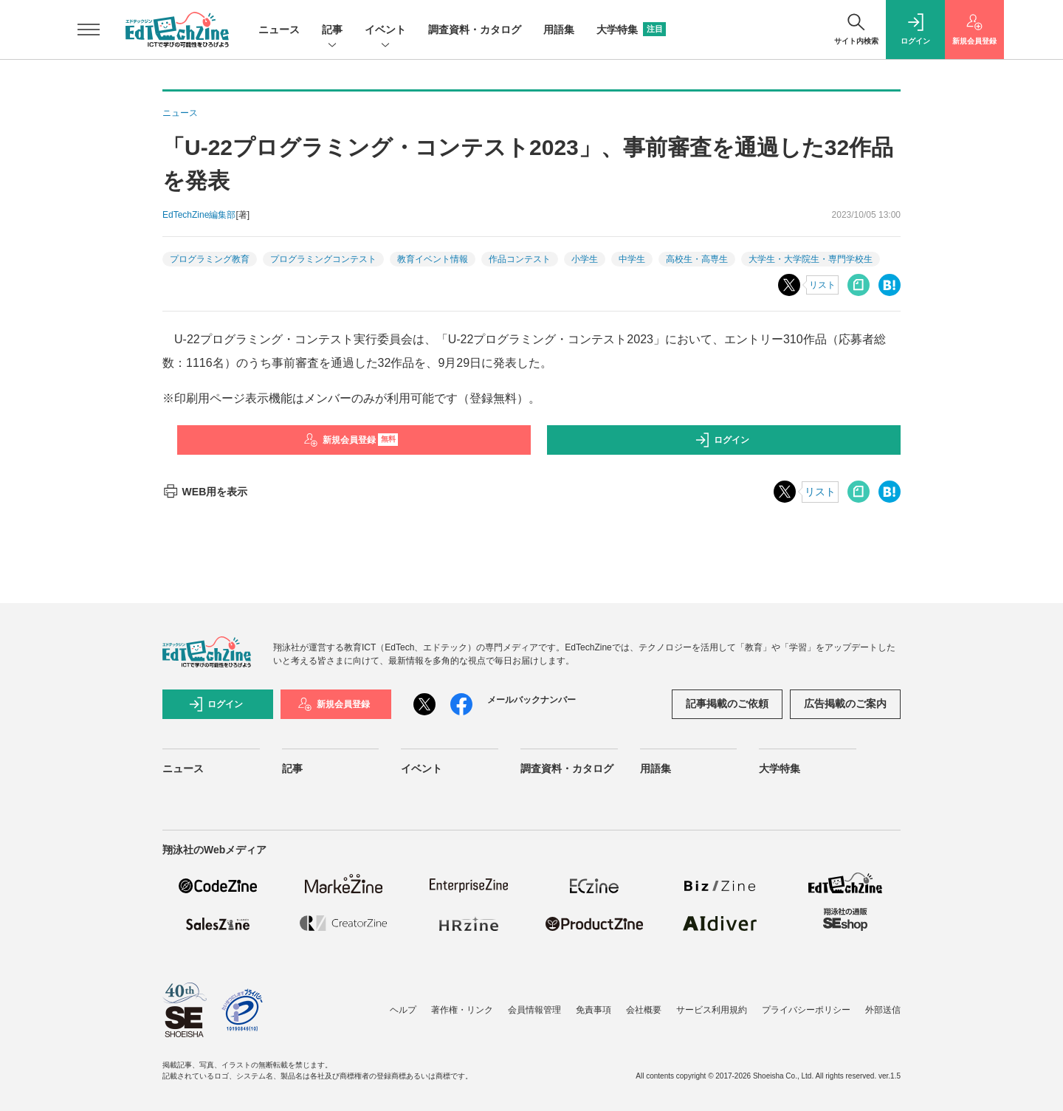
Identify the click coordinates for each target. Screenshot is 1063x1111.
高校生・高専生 (697, 259)
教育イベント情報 (432, 259)
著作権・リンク (462, 1010)
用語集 (558, 29)
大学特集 (631, 29)
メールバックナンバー (531, 700)
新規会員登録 (351, 440)
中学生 (632, 259)
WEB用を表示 (204, 492)
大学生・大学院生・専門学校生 (811, 259)
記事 (332, 31)
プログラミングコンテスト (323, 259)
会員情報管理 (534, 1010)
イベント (385, 31)
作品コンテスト (520, 259)
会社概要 (643, 1010)
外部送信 (883, 1010)
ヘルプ (403, 1010)
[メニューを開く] (88, 29)
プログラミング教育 (210, 259)
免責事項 (593, 1010)
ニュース (279, 29)
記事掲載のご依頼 (727, 703)
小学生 (584, 259)
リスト (822, 285)
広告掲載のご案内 (845, 703)
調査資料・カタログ (474, 29)
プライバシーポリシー (806, 1010)
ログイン (722, 440)
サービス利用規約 (711, 1010)
